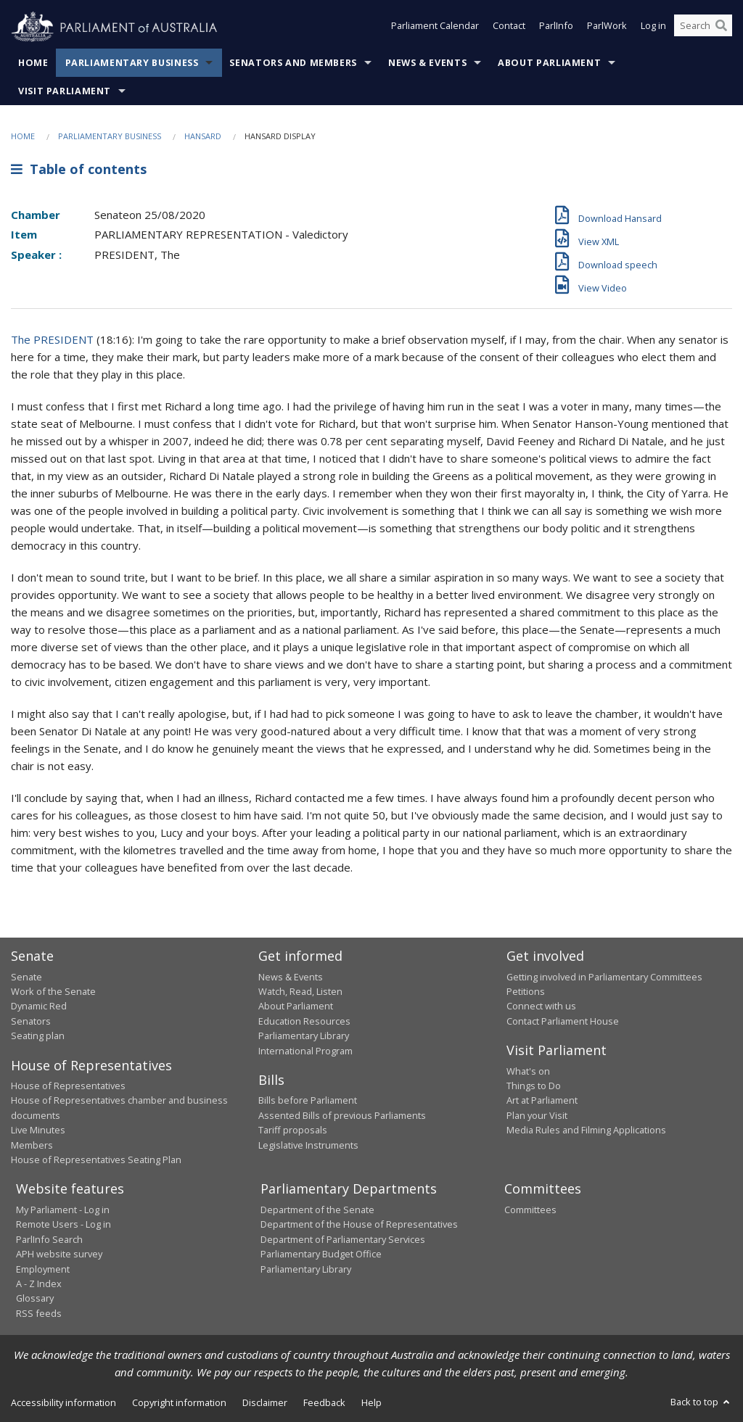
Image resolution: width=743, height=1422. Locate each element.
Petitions (525, 991)
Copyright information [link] (179, 1402)
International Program (305, 1050)
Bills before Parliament (307, 1100)
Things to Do (533, 1085)
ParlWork (607, 27)
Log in (653, 27)
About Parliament (549, 63)
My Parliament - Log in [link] (63, 1209)
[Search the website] (703, 27)
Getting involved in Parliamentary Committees (604, 976)
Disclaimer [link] (264, 1402)
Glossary (35, 1298)
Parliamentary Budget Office (321, 1253)
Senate (26, 976)
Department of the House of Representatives (359, 1224)
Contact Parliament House (562, 1021)
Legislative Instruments (308, 1145)
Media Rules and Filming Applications (586, 1129)
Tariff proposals (292, 1129)
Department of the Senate (317, 1209)
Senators (31, 1021)
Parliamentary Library (303, 1035)
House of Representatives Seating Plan (96, 1159)
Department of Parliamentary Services (342, 1239)
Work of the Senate (53, 991)
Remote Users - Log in (63, 1224)
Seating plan (38, 1035)
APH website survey (59, 1253)
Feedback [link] (324, 1402)
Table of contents (79, 169)
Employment (43, 1269)
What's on (528, 1071)
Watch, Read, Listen (300, 991)
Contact (509, 27)
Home (33, 63)
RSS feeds (39, 1313)
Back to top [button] (701, 1401)
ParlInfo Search (49, 1239)
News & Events (427, 63)
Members (32, 1145)
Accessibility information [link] (63, 1402)
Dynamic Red (39, 1005)
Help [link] (371, 1402)
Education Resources (304, 1021)
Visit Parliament (64, 91)
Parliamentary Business (132, 63)
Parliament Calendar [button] (435, 27)
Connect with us (541, 1005)
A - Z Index (39, 1283)
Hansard (202, 136)
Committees (530, 1209)
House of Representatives (68, 1085)
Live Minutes (38, 1129)
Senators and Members (293, 63)
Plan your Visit (536, 1115)
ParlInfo (556, 27)
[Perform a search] (721, 27)
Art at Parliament (542, 1100)
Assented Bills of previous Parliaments (342, 1115)
